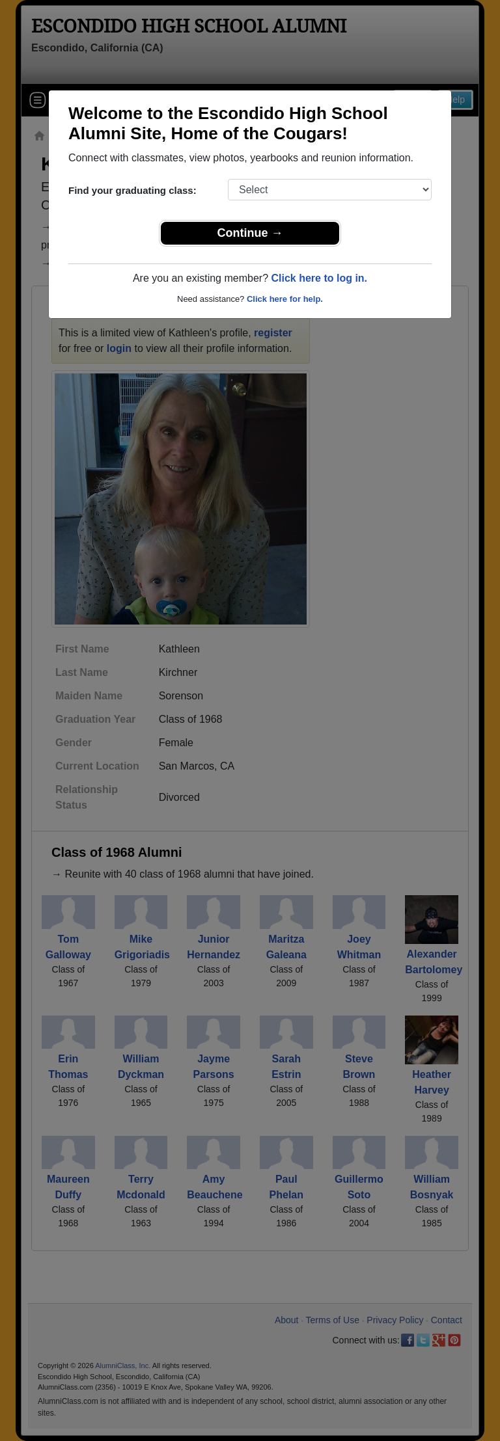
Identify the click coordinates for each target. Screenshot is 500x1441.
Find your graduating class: (132, 190)
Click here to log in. (319, 278)
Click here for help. (285, 299)
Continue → (250, 232)
